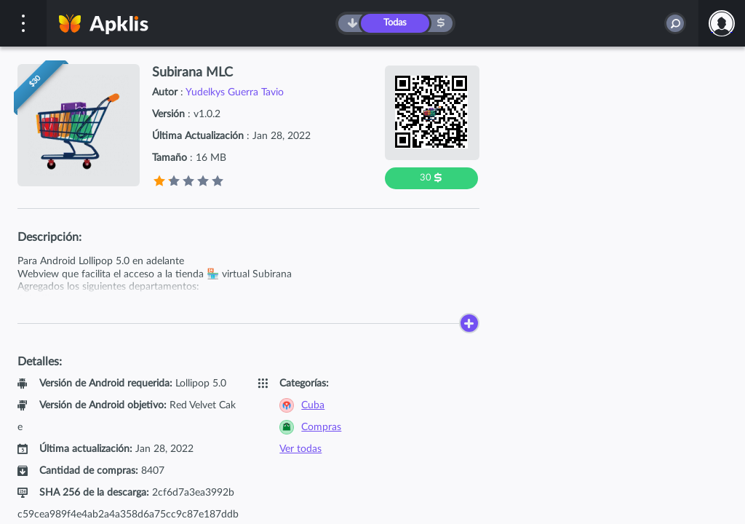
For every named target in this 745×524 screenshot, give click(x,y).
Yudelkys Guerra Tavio (235, 92)
